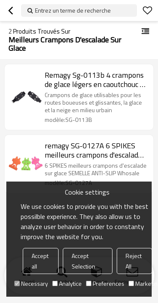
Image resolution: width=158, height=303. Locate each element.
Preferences (105, 283)
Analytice (67, 283)
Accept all (40, 261)
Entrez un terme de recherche (73, 10)
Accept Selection (83, 261)
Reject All (134, 261)
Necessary (31, 283)
